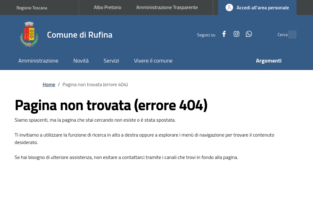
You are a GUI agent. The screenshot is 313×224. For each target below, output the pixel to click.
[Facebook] (210, 34)
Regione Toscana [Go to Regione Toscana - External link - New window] (31, 7)
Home (49, 84)
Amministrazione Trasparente (167, 7)
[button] (257, 7)
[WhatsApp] (235, 34)
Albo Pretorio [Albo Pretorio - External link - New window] (107, 7)
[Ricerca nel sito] (289, 34)
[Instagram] (223, 34)
